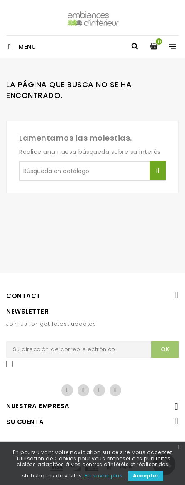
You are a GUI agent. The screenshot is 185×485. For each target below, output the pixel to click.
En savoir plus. (104, 475)
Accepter (146, 475)
